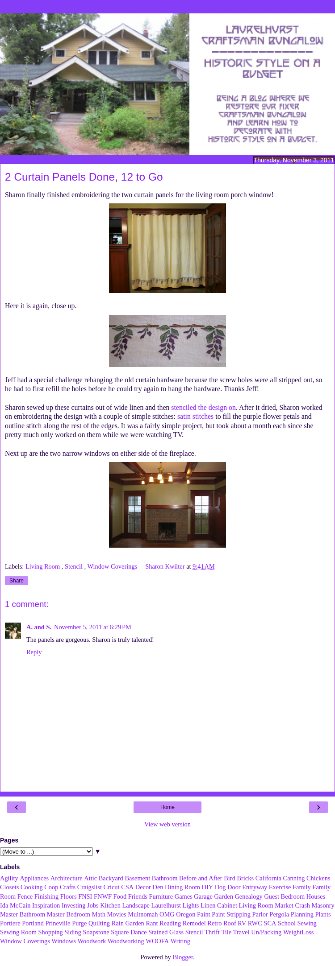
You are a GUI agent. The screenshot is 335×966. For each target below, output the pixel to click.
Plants (323, 914)
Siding (72, 932)
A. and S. (38, 627)
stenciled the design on (203, 407)
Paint (203, 914)
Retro (214, 923)
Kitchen (110, 905)
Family (302, 887)
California (268, 878)
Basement (137, 878)
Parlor (260, 914)
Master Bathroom (22, 914)
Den (158, 887)
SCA (270, 923)
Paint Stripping (231, 914)
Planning (302, 914)
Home (167, 807)
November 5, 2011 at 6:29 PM (92, 627)
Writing (180, 941)
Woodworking (126, 941)
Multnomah (143, 914)
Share (16, 581)
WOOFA (157, 941)
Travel (241, 932)
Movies (116, 914)
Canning (294, 878)
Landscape (136, 905)
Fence (25, 896)
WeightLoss (298, 932)
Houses (315, 896)
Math (98, 914)
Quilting (99, 923)
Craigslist (89, 887)
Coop (51, 887)
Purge (79, 923)
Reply (34, 652)
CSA (127, 887)
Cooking (32, 887)
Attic (90, 878)
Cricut (112, 887)
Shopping (50, 932)
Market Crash (292, 905)
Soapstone (96, 932)
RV (242, 923)
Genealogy (248, 896)
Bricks (245, 878)
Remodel (194, 923)
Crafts (67, 887)
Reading (170, 923)
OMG (167, 914)
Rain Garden (128, 923)
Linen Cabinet (219, 905)
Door (234, 887)
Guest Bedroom (284, 896)
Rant (152, 923)
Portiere (10, 923)
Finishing (46, 896)
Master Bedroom (68, 914)
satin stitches (195, 416)
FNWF (103, 896)
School (287, 923)
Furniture (161, 896)
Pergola (279, 914)
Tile (226, 932)
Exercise (280, 887)
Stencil (74, 566)
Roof (229, 923)
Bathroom (165, 878)
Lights (191, 905)
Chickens (318, 878)
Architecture (66, 878)
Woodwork (92, 941)
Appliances (34, 878)
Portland (33, 923)
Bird (229, 878)
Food (120, 896)
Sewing (307, 923)
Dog (220, 887)
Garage (203, 896)
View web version (167, 824)
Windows (63, 941)
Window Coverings (112, 566)
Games (184, 896)
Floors (68, 896)
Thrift (212, 932)
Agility (9, 878)
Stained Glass (166, 932)
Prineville (58, 923)
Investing (74, 905)
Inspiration (46, 905)
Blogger (182, 957)
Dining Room (182, 887)
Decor (143, 887)
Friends (137, 896)
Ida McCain (15, 905)
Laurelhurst (166, 905)
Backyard (111, 878)
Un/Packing (266, 932)
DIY (207, 887)
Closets (9, 887)
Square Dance (129, 932)
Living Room (43, 566)
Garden (223, 896)
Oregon (185, 914)
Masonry (323, 905)
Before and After (200, 878)
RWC (255, 923)
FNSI (85, 896)
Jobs (93, 905)
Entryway (254, 887)
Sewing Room (18, 932)
